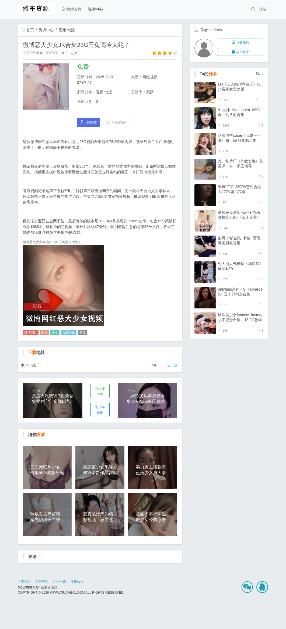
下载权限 (116, 122)
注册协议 (77, 582)
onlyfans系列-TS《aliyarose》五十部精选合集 (240, 291)
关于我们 (24, 582)
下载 (172, 365)
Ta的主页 (240, 42)
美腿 (82, 333)
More (260, 74)
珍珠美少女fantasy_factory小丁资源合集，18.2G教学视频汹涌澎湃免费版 (240, 317)
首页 (28, 30)
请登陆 (88, 122)
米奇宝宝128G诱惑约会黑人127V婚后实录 (239, 189)
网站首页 (71, 9)
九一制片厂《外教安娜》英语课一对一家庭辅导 (240, 163)
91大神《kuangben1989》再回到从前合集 (240, 112)
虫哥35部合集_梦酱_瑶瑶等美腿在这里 (239, 240)
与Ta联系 (240, 52)
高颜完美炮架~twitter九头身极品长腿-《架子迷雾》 (239, 214)
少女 (55, 333)
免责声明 (41, 582)
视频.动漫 (67, 30)
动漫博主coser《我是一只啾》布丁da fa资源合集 (239, 137)
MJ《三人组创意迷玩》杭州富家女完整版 (239, 86)
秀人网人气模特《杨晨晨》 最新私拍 (240, 266)
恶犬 (44, 333)
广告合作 (59, 582)
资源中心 (95, 9)
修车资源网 (49, 588)
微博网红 (30, 333)
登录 (262, 9)
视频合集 (68, 333)
